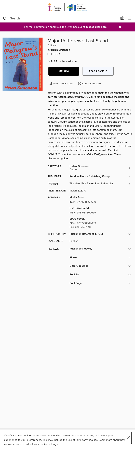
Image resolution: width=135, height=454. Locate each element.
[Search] (5, 18)
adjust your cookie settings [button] (42, 444)
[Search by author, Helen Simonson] (100, 168)
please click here (96, 27)
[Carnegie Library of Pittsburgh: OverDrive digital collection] (67, 7)
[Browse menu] (129, 18)
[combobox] (60, 18)
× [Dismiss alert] (120, 27)
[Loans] (122, 19)
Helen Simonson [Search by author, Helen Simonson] (60, 50)
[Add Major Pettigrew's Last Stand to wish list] (61, 83)
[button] (63, 71)
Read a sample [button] (98, 71)
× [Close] (129, 438)
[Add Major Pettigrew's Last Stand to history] (90, 84)
